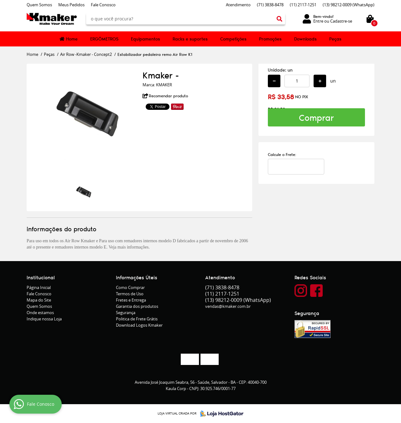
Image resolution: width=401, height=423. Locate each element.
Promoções (270, 39)
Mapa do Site (39, 300)
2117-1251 (303, 5)
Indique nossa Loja (44, 319)
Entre (318, 21)
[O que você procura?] (279, 18)
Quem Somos (39, 5)
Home (72, 39)
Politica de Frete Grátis (137, 319)
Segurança (125, 312)
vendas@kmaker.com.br (228, 306)
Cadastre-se (341, 21)
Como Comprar (130, 287)
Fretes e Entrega (131, 300)
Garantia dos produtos (137, 306)
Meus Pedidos (71, 5)
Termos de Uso (129, 294)
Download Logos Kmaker (139, 325)
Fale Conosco (103, 5)
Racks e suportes (190, 39)
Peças (335, 39)
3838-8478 (270, 5)
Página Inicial (39, 287)
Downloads (305, 39)
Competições (233, 39)
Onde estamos (40, 312)
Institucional (41, 277)
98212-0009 (348, 5)
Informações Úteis (136, 277)
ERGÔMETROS (104, 39)
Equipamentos (145, 39)
